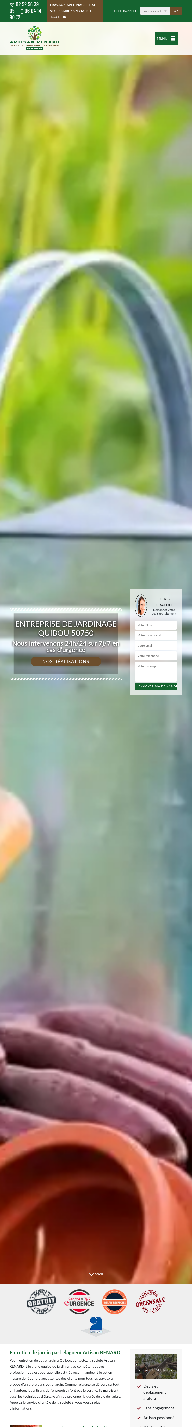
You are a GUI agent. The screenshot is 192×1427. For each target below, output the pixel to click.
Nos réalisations (66, 661)
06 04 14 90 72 (26, 14)
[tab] (96, 713)
